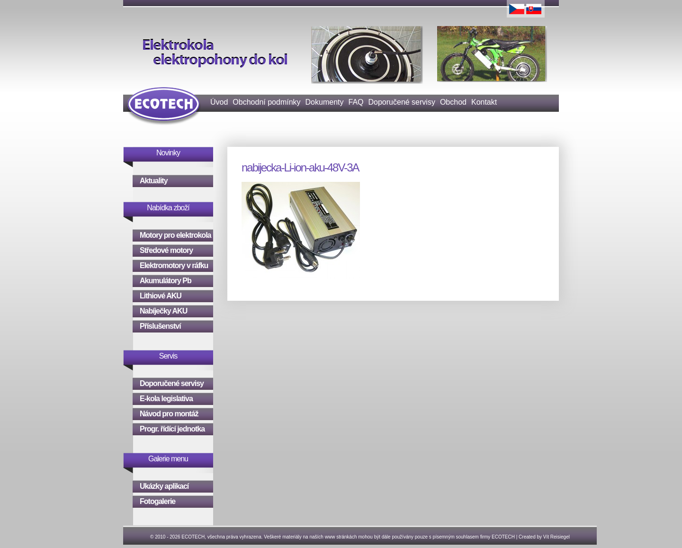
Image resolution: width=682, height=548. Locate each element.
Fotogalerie (157, 501)
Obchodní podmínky (266, 102)
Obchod (453, 102)
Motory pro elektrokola (175, 235)
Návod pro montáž (169, 414)
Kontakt (484, 102)
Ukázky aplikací (164, 486)
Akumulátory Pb (165, 281)
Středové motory (166, 250)
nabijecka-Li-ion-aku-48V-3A (300, 167)
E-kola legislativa (166, 399)
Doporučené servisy (401, 102)
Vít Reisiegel (556, 536)
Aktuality (154, 181)
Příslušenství (160, 326)
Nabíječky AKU (163, 311)
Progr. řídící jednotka (172, 429)
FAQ (355, 102)
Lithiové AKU (160, 296)
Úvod (219, 102)
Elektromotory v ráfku (174, 265)
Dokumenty (324, 102)
